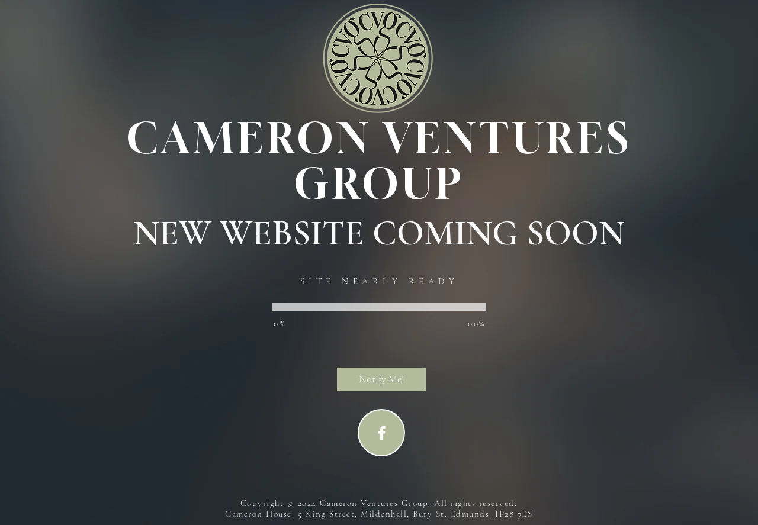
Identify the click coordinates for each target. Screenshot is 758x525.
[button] (381, 379)
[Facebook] (381, 433)
